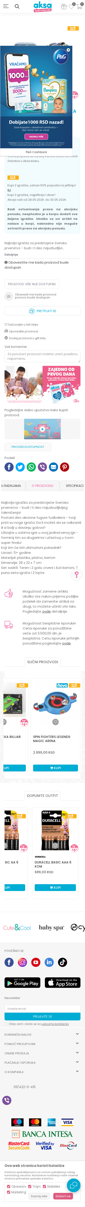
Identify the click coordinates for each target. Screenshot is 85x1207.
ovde (46, 611)
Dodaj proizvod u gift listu (25, 338)
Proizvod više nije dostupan (32, 284)
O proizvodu (42, 485)
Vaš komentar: (16, 346)
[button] (17, 6)
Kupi (55, 768)
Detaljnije (11, 254)
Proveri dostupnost (28, 447)
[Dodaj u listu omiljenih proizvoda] (4, 845)
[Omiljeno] (71, 7)
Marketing (18, 1192)
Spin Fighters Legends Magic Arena (51, 739)
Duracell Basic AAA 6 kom (53, 864)
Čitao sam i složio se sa (39, 1024)
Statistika (53, 1186)
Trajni (36, 1186)
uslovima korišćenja (55, 1024)
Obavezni (18, 1186)
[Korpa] (79, 9)
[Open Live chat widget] (73, 1185)
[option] (42, 385)
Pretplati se (42, 310)
